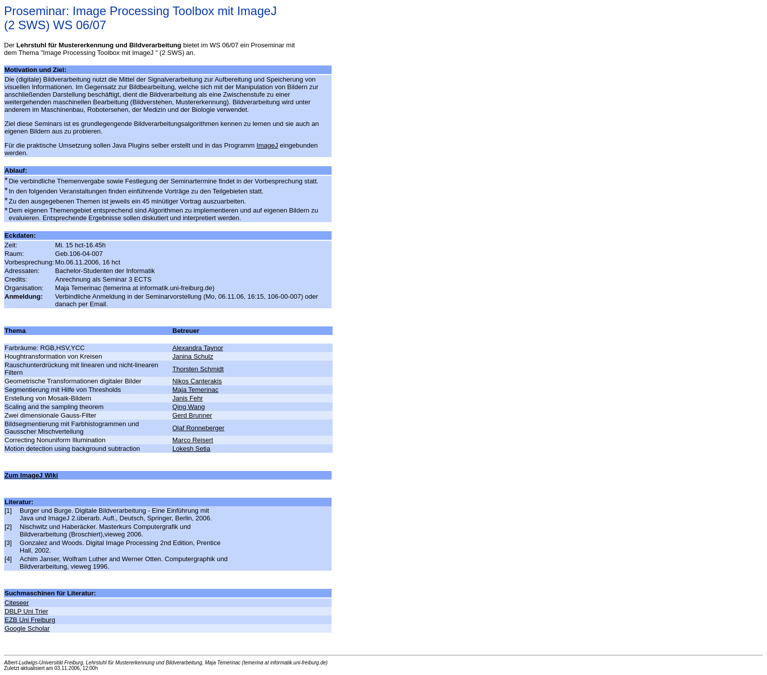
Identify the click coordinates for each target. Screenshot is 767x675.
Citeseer (17, 602)
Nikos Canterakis (197, 381)
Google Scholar (27, 628)
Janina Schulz (192, 356)
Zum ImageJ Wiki (31, 475)
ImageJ (267, 145)
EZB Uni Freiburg (30, 620)
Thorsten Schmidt (198, 369)
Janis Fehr (187, 398)
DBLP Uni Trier (26, 611)
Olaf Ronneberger (198, 428)
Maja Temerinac (195, 389)
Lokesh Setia (191, 448)
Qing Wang (188, 407)
